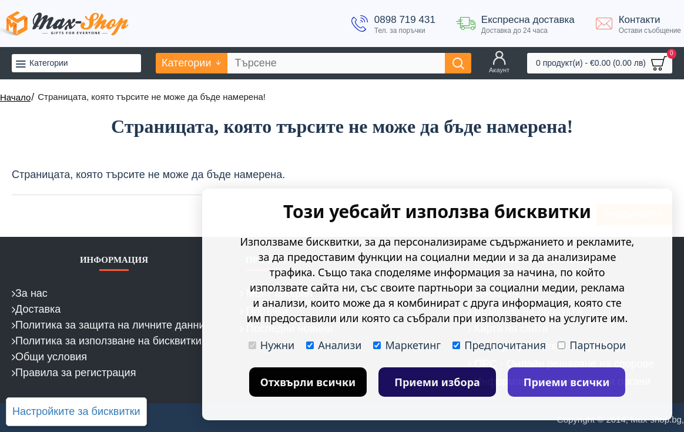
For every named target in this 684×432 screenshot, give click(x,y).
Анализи (333, 345)
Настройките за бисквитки (76, 411)
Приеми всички (567, 382)
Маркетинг (407, 345)
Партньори (592, 345)
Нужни (271, 345)
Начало (15, 97)
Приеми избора (437, 382)
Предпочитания (499, 345)
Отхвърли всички (308, 382)
